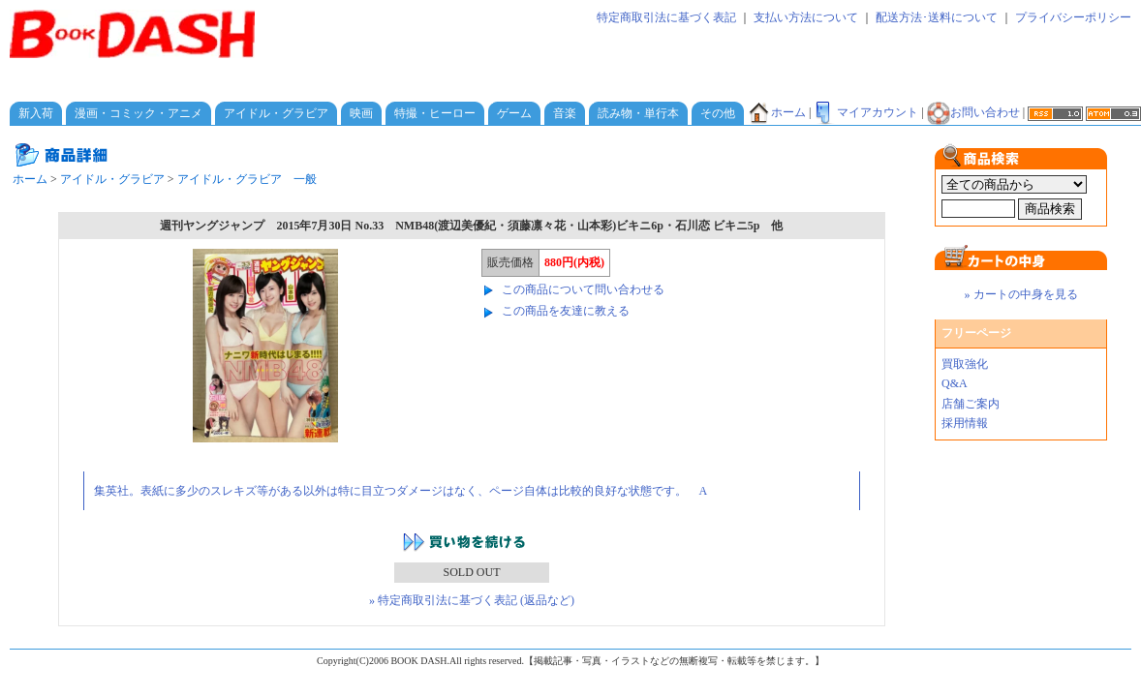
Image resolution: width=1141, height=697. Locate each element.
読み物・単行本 (638, 113)
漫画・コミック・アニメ (138, 113)
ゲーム (514, 113)
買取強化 (964, 364)
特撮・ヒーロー (435, 113)
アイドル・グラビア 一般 (247, 179)
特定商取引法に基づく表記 (666, 17)
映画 (361, 113)
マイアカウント (866, 112)
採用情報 (964, 423)
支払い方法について (806, 17)
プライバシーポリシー (1073, 17)
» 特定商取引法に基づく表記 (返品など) (471, 600)
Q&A (954, 383)
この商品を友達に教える (566, 311)
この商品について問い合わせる (583, 289)
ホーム (777, 112)
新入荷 (35, 113)
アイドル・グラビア (276, 113)
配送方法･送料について (937, 17)
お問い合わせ (973, 112)
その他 (717, 113)
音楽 (564, 113)
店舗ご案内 (970, 403)
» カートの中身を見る (1021, 294)
